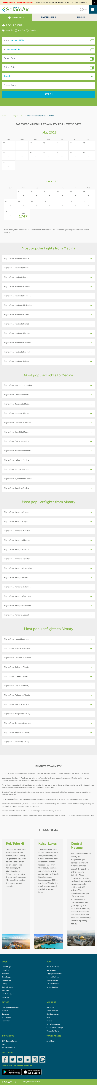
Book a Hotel (6, 1018)
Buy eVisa (5, 1014)
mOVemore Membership (10, 1007)
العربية (83, 9)
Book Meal (5, 974)
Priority (4, 984)
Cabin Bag (5, 997)
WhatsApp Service (8, 994)
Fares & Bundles (52, 987)
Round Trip (7, 30)
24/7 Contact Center (9, 1041)
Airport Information (54, 984)
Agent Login (51, 1041)
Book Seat (5, 970)
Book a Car (5, 1021)
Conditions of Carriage (55, 1028)
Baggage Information (54, 974)
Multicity (31, 30)
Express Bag (6, 980)
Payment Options (53, 977)
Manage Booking (48, 17)
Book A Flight (7, 967)
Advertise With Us (8, 1048)
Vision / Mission (52, 1011)
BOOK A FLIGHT (16, 18)
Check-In (81, 17)
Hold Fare (5, 991)
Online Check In (7, 987)
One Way (20, 30)
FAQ (3, 1044)
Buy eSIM (5, 1011)
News (48, 1018)
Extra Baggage (7, 977)
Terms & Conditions (54, 1024)
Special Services (52, 980)
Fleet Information (53, 1014)
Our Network (51, 970)
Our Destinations (53, 967)
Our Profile (50, 1007)
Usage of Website (53, 1031)
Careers (49, 1021)
